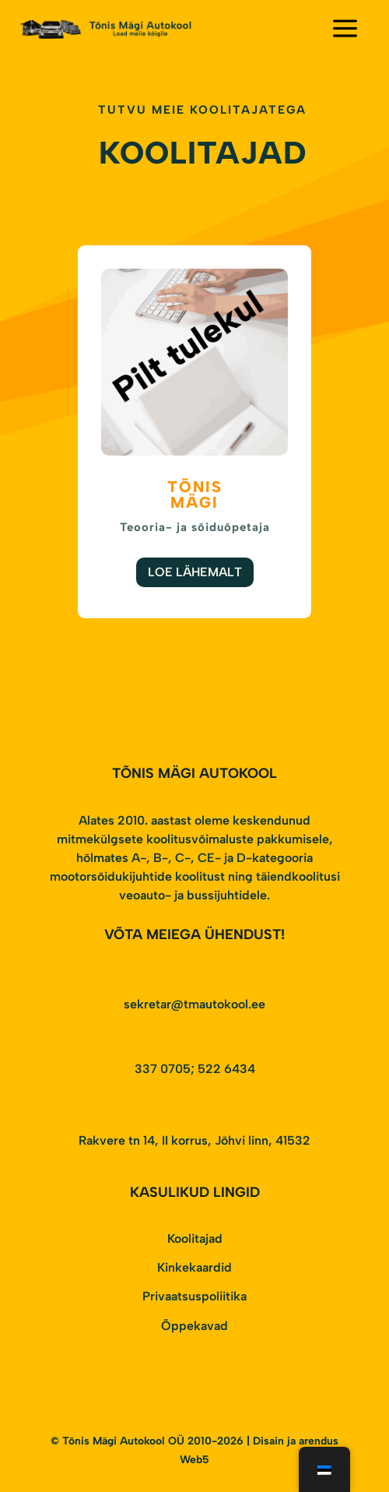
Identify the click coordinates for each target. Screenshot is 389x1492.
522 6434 (226, 1068)
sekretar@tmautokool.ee (194, 1004)
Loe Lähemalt (195, 572)
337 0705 (163, 1068)
